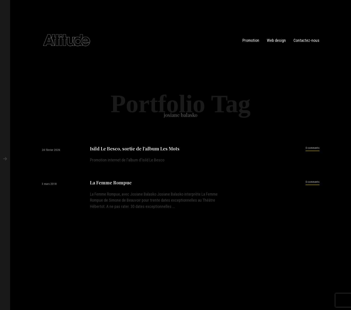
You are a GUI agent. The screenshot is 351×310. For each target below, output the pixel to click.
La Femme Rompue (111, 182)
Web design (276, 40)
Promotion (250, 40)
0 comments (312, 148)
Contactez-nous (306, 40)
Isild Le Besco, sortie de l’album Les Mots (135, 148)
